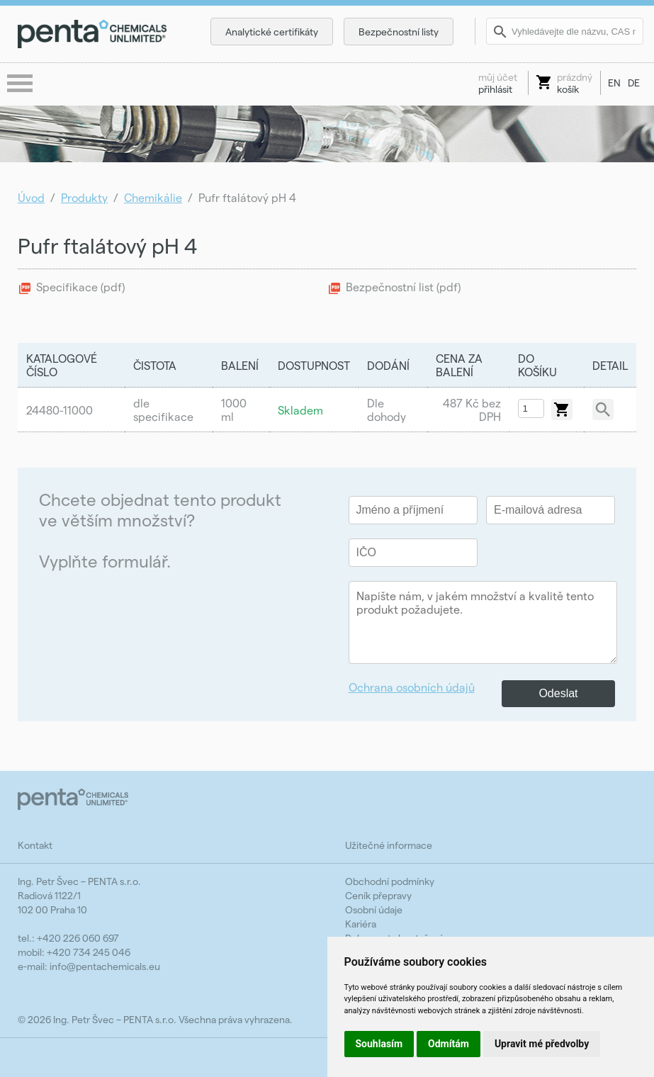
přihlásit (497, 83)
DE (634, 83)
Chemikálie (153, 197)
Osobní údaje (373, 909)
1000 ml (234, 409)
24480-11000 (59, 410)
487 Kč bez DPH (472, 409)
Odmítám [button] (448, 1043)
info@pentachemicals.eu (105, 966)
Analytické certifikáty (271, 32)
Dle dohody (386, 409)
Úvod (31, 197)
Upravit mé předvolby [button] (542, 1043)
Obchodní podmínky (389, 881)
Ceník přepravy (378, 895)
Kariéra (360, 924)
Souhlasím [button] (379, 1043)
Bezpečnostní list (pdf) (403, 286)
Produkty (84, 197)
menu (21, 84)
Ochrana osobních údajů (412, 687)
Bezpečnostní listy (399, 32)
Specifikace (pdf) (80, 286)
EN (614, 83)
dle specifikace (163, 409)
